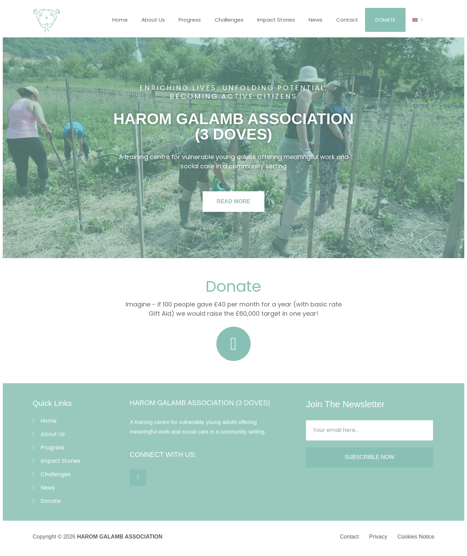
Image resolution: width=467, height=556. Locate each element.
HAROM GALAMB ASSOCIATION (119, 537)
